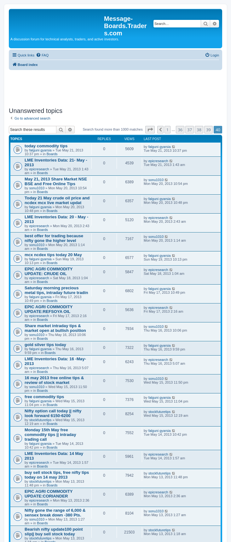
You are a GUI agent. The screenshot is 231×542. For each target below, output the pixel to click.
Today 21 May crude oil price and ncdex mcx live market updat (57, 200)
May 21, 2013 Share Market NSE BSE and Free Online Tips (56, 181)
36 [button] (180, 130)
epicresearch (39, 169)
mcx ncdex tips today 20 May (53, 254)
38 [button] (199, 130)
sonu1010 (36, 188)
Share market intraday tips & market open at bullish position (55, 328)
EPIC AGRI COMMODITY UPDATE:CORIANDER (48, 493)
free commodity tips (44, 396)
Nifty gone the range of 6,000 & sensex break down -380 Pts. (55, 512)
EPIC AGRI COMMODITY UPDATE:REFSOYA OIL (48, 309)
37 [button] (189, 130)
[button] (150, 129)
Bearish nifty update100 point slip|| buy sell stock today (54, 531)
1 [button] (167, 130)
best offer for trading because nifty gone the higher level (54, 238)
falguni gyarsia (40, 150)
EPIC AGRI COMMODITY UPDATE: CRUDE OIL (48, 271)
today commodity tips (46, 146)
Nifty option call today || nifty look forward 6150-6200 (53, 413)
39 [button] (208, 130)
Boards (52, 154)
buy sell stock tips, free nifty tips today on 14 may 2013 (57, 475)
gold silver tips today (45, 344)
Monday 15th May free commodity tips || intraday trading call (50, 434)
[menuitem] (42, 55)
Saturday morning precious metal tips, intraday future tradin (56, 290)
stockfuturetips (40, 420)
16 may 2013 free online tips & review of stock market (54, 380)
